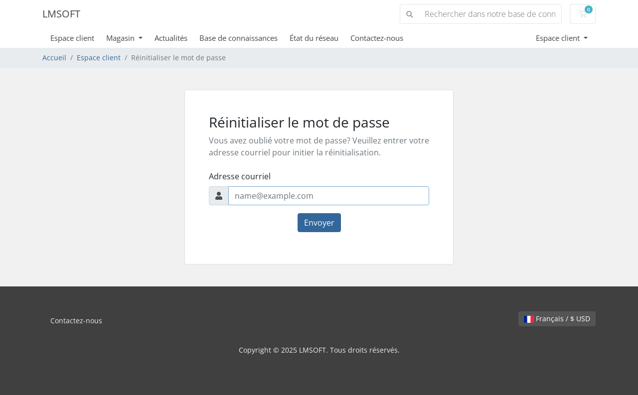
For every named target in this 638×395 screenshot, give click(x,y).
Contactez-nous (376, 38)
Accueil (54, 57)
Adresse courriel (240, 176)
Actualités (171, 38)
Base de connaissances (238, 38)
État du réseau (314, 38)
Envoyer (319, 222)
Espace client (72, 38)
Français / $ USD (557, 318)
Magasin (121, 38)
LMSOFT (61, 13)
